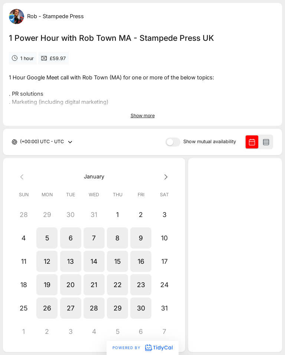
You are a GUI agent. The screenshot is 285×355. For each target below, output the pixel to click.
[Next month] (164, 177)
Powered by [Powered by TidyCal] (142, 347)
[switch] (173, 142)
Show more (143, 115)
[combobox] (20, 141)
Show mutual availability (209, 141)
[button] (47, 238)
